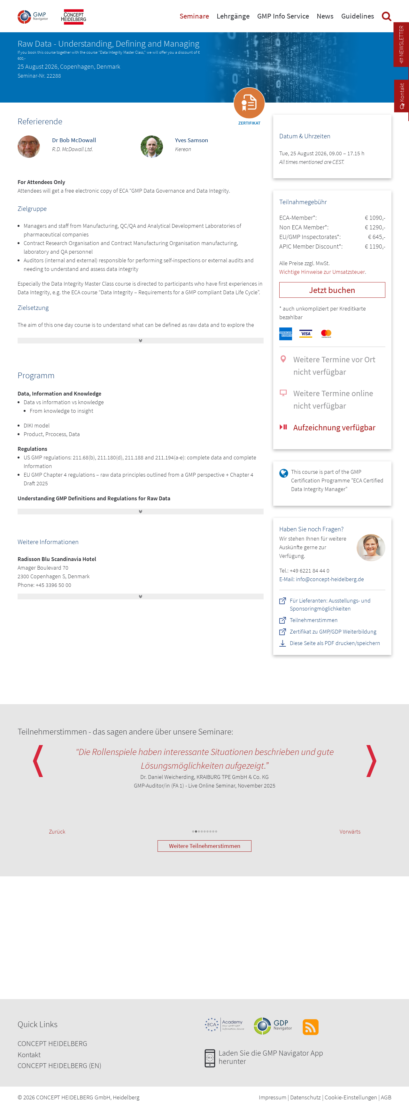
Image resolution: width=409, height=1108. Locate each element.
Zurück (57, 831)
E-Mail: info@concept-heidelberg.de (321, 579)
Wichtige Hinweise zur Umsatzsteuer (322, 271)
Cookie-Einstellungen (351, 1097)
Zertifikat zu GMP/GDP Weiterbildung (333, 631)
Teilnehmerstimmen (314, 620)
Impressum (272, 1097)
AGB (386, 1097)
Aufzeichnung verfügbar (334, 427)
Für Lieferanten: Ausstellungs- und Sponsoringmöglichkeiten (330, 604)
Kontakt (29, 1054)
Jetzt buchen (332, 289)
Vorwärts (350, 831)
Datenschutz (305, 1097)
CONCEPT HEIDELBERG (52, 1043)
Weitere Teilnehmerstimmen (204, 846)
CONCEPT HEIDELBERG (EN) (59, 1065)
